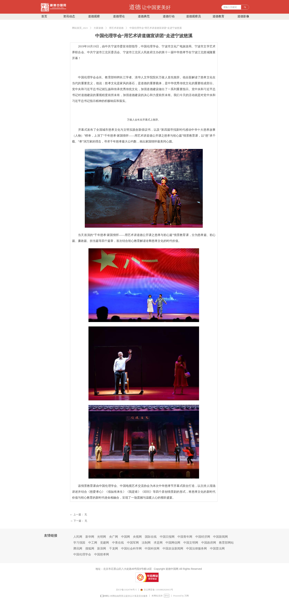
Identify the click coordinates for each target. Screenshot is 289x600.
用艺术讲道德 (116, 28)
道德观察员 (193, 16)
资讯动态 (69, 16)
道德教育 (218, 16)
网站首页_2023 (80, 28)
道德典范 (144, 16)
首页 (44, 16)
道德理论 (119, 16)
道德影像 (243, 16)
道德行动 (169, 16)
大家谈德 (98, 28)
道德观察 (94, 16)
